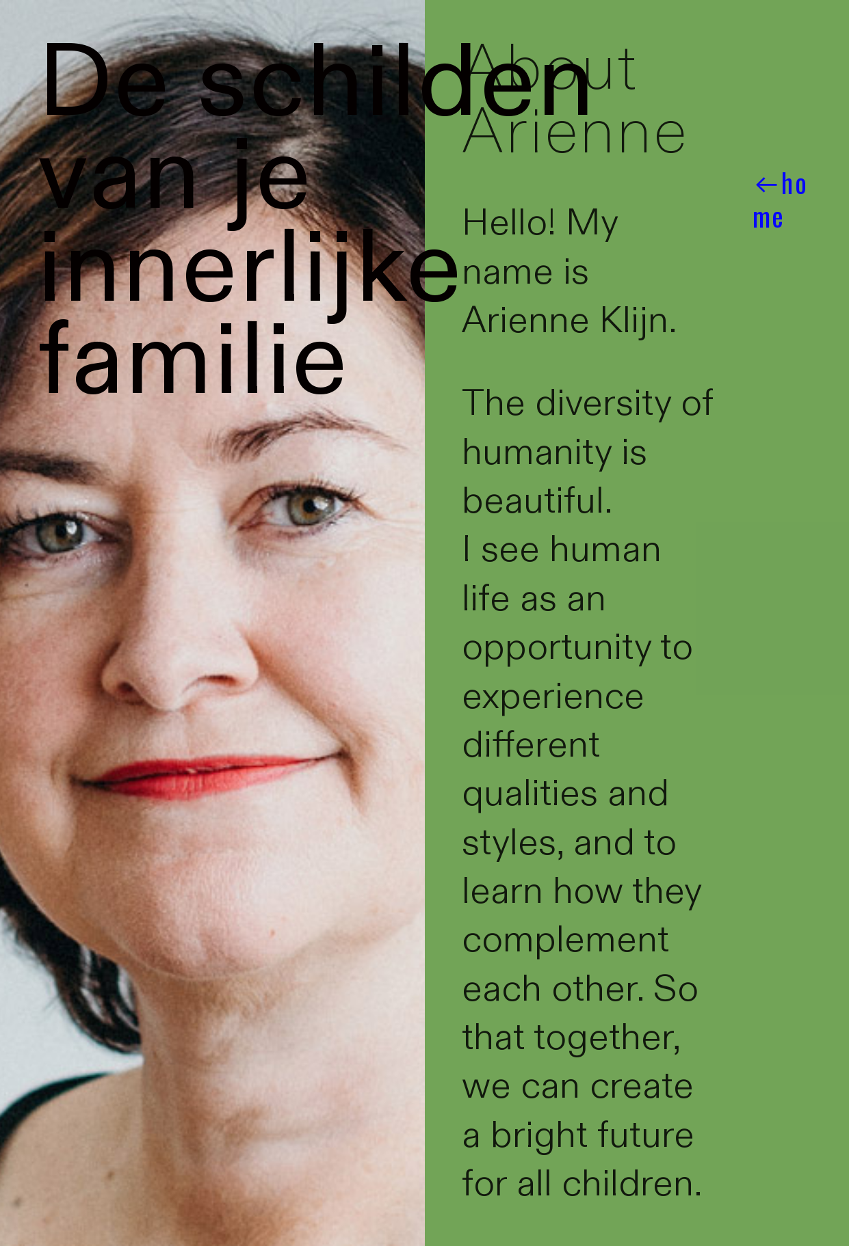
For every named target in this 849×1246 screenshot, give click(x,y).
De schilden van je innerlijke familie (317, 223)
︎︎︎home (781, 199)
